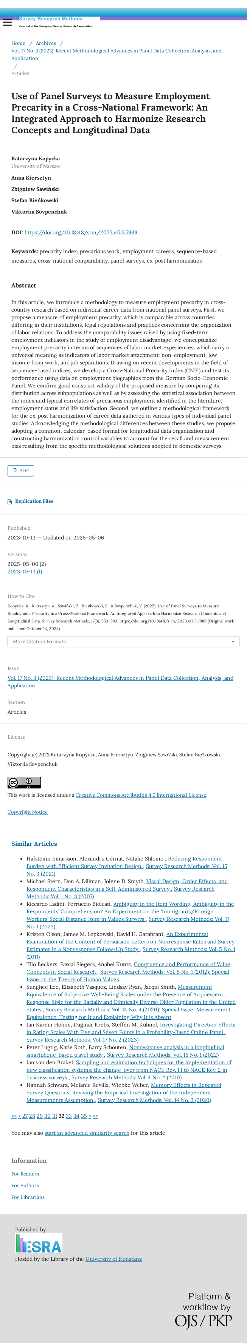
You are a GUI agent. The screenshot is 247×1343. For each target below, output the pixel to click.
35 (84, 1116)
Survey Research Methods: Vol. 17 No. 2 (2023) (82, 1039)
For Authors (25, 1185)
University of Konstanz (113, 1258)
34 (76, 1116)
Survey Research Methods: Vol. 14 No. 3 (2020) (154, 1100)
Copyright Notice (28, 812)
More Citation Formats (39, 641)
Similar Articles (34, 843)
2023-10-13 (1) (25, 571)
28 (32, 1116)
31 (54, 1116)
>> (95, 1116)
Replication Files (34, 501)
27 (25, 1116)
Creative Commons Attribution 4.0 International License (141, 795)
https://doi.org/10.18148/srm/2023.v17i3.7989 (81, 232)
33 (69, 1116)
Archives (46, 43)
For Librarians (28, 1197)
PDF (23, 470)
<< (14, 1116)
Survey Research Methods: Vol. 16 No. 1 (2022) (163, 1054)
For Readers (25, 1174)
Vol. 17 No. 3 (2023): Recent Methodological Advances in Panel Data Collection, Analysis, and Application (116, 54)
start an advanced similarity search (87, 1132)
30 (47, 1116)
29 (40, 1116)
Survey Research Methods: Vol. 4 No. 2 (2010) (126, 1077)
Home (18, 43)
